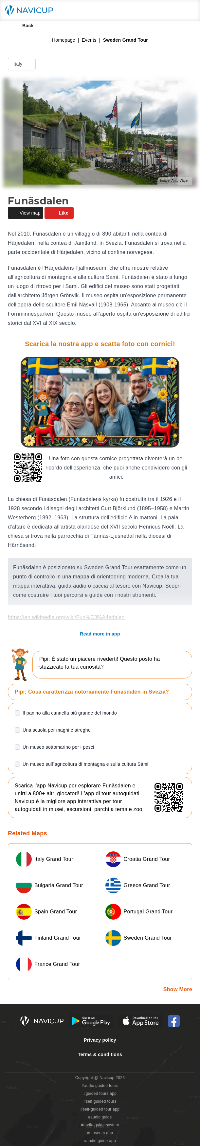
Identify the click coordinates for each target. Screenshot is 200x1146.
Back (23, 25)
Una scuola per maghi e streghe (57, 730)
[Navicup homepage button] (31, 10)
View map (25, 213)
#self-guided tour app (100, 1109)
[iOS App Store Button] (140, 1021)
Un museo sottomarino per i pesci (58, 747)
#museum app (100, 1133)
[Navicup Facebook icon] (174, 1021)
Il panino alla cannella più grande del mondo (70, 713)
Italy (22, 64)
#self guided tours (100, 1101)
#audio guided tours (100, 1085)
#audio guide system (100, 1125)
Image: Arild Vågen (175, 180)
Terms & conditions (100, 1054)
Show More (177, 989)
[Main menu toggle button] (188, 10)
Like (59, 213)
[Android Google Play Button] (91, 1021)
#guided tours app (100, 1093)
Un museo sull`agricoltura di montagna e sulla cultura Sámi (85, 764)
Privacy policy (100, 1040)
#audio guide (100, 1117)
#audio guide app (100, 1140)
